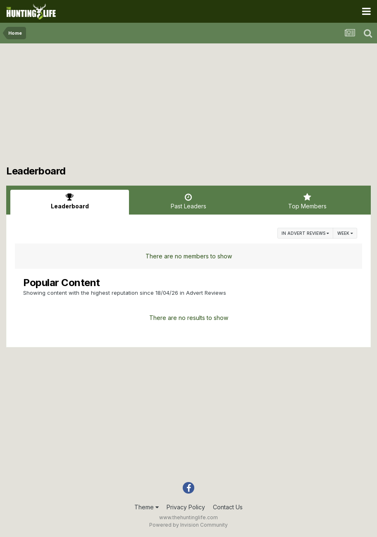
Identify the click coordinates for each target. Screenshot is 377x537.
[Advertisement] (188, 107)
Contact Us (228, 507)
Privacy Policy (186, 507)
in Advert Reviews (305, 233)
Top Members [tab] (307, 201)
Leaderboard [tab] (70, 201)
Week (345, 233)
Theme (146, 507)
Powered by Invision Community (188, 525)
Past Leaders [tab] (188, 201)
